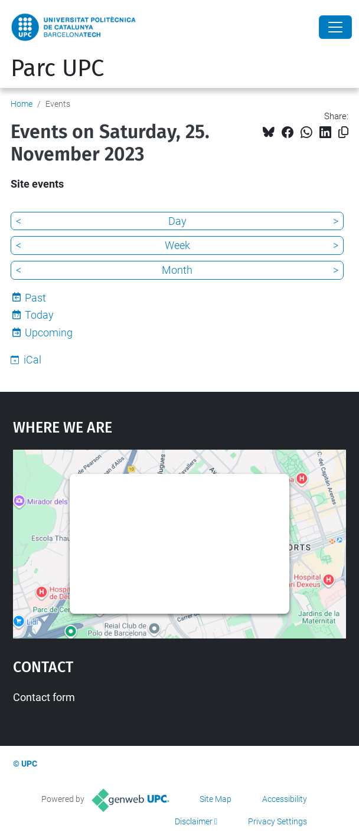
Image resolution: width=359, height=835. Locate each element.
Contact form (44, 697)
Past (35, 298)
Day (177, 221)
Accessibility (284, 799)
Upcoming (49, 332)
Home (21, 104)
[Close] (335, 27)
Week (177, 245)
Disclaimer (194, 821)
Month (177, 270)
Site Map (215, 799)
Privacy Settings (277, 821)
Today (39, 315)
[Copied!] (343, 132)
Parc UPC (57, 68)
